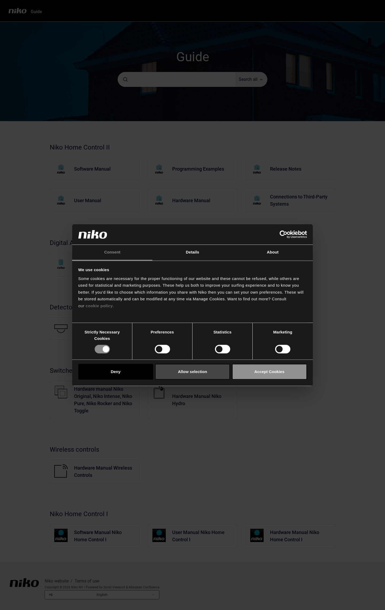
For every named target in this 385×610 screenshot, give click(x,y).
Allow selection (192, 371)
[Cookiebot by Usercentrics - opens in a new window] (283, 234)
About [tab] (273, 252)
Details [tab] (192, 252)
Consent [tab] (112, 252)
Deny (116, 371)
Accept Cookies (269, 371)
